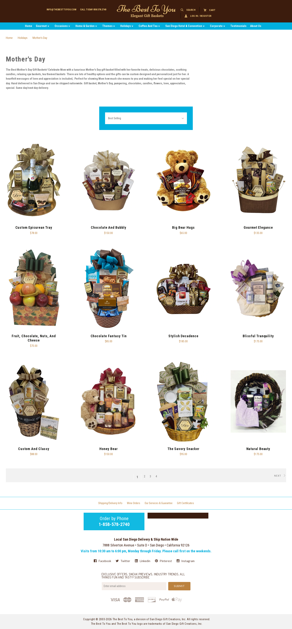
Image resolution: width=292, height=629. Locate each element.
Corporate (216, 26)
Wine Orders (133, 503)
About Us (255, 26)
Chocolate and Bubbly (108, 227)
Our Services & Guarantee (159, 503)
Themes (107, 26)
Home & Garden (85, 26)
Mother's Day (40, 38)
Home (28, 26)
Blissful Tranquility (258, 336)
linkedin (142, 561)
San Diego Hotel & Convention (183, 26)
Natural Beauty (258, 449)
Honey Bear (108, 449)
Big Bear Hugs (183, 227)
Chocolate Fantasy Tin (109, 336)
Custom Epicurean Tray (33, 227)
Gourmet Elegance (258, 227)
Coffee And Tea (148, 26)
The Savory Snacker (183, 449)
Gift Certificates (185, 503)
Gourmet (41, 26)
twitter (123, 561)
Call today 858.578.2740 (93, 9)
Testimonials (238, 26)
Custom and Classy (33, 449)
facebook (102, 561)
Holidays (125, 26)
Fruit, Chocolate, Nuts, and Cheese (34, 338)
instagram (186, 560)
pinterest (163, 561)
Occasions (61, 26)
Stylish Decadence (183, 336)
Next (280, 475)
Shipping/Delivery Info (110, 503)
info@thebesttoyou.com (61, 9)
